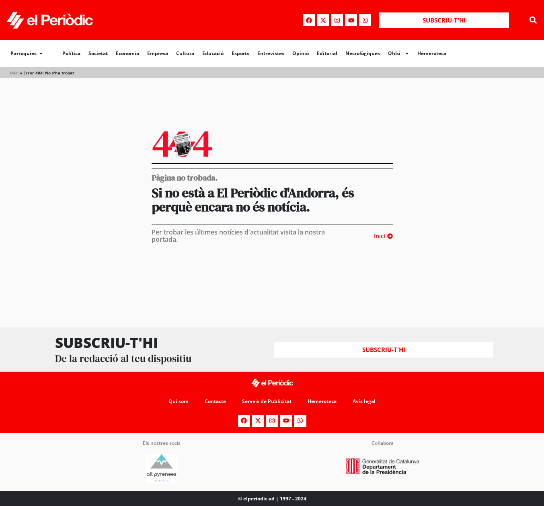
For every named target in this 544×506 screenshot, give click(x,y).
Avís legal (364, 401)
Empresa (157, 53)
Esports (240, 53)
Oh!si (398, 53)
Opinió (300, 53)
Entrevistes (270, 53)
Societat (98, 53)
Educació (213, 53)
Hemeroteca (431, 53)
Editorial (327, 53)
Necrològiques (362, 53)
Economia (127, 53)
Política (71, 53)
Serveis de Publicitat (267, 401)
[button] (533, 20)
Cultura (185, 53)
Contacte (215, 401)
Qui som (178, 401)
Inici (14, 73)
